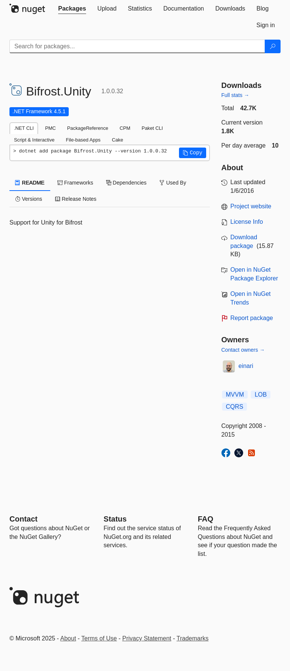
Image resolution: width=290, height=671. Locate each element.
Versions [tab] (28, 199)
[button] (192, 153)
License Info (246, 222)
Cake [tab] (117, 140)
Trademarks (193, 638)
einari (246, 366)
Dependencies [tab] (126, 182)
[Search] (273, 46)
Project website (250, 206)
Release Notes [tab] (76, 199)
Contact (23, 519)
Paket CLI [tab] (152, 128)
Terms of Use (99, 638)
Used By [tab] (172, 182)
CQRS (234, 406)
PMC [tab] (50, 128)
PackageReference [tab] (87, 128)
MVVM (235, 394)
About (68, 638)
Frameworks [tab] (75, 182)
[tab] (72, 8)
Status (114, 519)
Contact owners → (243, 350)
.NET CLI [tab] (24, 128)
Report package (251, 318)
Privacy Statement (146, 638)
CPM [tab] (125, 128)
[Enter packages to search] (137, 46)
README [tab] (30, 182)
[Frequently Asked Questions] (205, 519)
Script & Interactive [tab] (34, 140)
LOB (261, 394)
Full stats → (235, 95)
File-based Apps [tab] (83, 140)
